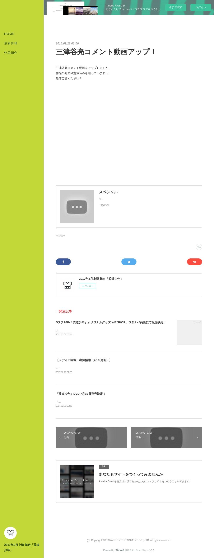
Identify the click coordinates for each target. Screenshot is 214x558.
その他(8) (60, 235)
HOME (9, 33)
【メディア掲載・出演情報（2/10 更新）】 (84, 360)
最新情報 (11, 43)
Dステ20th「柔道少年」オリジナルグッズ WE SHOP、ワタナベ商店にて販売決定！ (111, 322)
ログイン (200, 7)
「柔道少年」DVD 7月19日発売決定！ (81, 394)
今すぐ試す (175, 7)
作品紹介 (11, 52)
